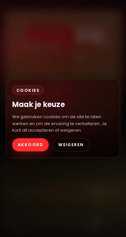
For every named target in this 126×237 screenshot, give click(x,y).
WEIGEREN (71, 144)
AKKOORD (30, 144)
